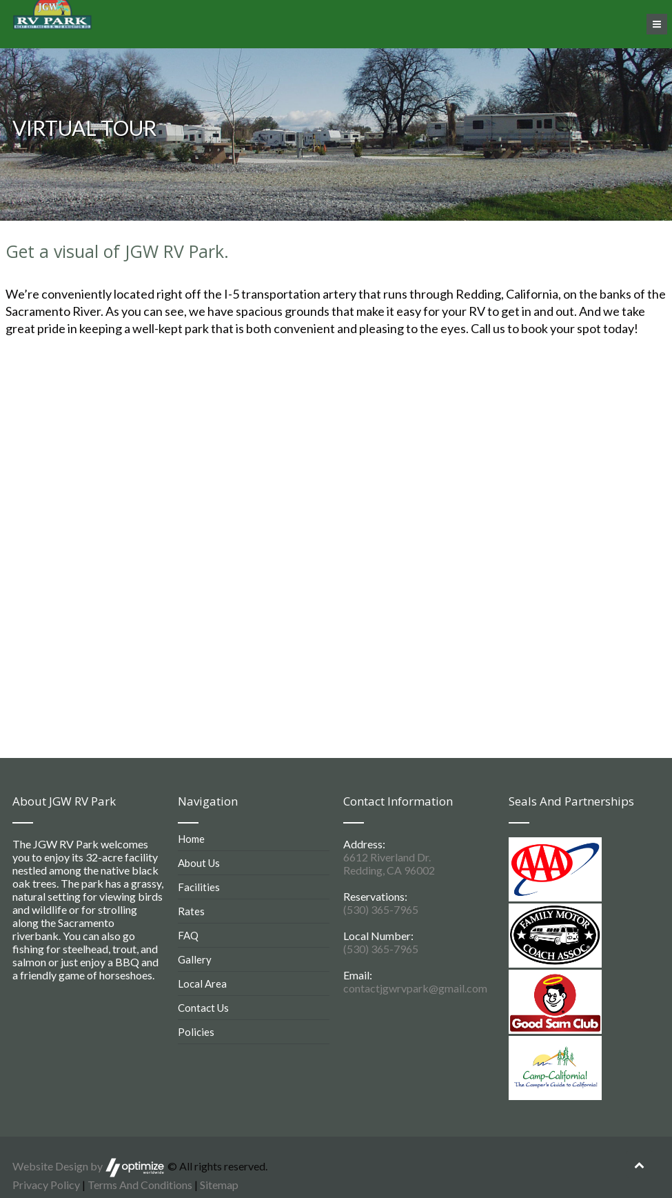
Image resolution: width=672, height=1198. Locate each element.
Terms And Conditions (140, 1184)
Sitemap (219, 1184)
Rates (191, 911)
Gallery (195, 959)
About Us (199, 863)
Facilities (199, 887)
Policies (196, 1032)
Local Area (202, 983)
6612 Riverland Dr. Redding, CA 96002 (389, 863)
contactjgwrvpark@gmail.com (415, 988)
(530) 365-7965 (380, 909)
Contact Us (203, 1007)
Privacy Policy (46, 1184)
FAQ (188, 935)
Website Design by (88, 1165)
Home (191, 838)
